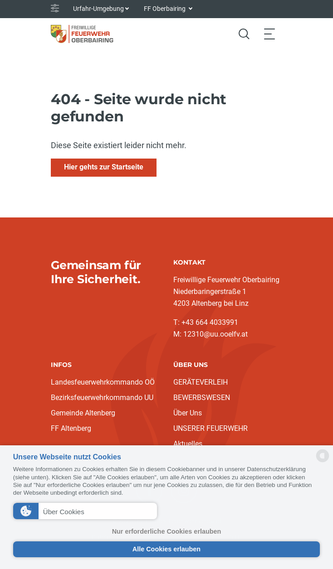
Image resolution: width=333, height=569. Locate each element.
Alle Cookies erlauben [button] (166, 549)
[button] (85, 511)
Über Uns (187, 413)
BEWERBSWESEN (201, 397)
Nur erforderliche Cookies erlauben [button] (166, 531)
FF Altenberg (71, 428)
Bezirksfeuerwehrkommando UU (102, 397)
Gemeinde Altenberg (83, 413)
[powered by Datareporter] (322, 461)
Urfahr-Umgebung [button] (98, 8)
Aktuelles (187, 443)
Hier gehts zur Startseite (103, 167)
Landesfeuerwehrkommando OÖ (103, 382)
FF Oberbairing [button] (165, 8)
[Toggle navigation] (269, 33)
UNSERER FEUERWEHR (210, 428)
